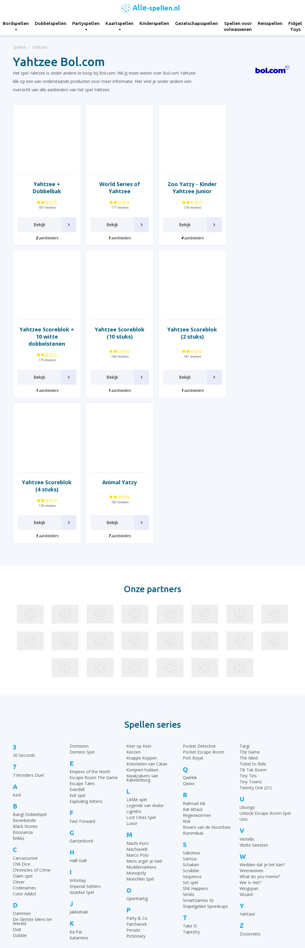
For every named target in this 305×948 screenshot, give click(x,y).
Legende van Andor (145, 660)
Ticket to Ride (253, 618)
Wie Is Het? (250, 737)
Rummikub (193, 687)
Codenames (24, 742)
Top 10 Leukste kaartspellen (256, 870)
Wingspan (249, 743)
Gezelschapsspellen (196, 23)
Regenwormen (197, 669)
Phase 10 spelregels (176, 914)
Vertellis (247, 693)
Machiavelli (136, 703)
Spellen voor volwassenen (238, 26)
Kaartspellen (119, 25)
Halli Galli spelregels (176, 870)
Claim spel (22, 730)
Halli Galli (78, 715)
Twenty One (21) (256, 642)
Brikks (18, 693)
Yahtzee (247, 768)
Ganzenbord (81, 695)
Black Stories (25, 681)
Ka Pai (76, 786)
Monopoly (136, 727)
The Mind (249, 612)
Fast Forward (82, 675)
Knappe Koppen (141, 612)
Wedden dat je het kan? (262, 719)
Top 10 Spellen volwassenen (256, 892)
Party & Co (136, 773)
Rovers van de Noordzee (207, 681)
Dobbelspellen (50, 23)
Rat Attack (193, 663)
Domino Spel (82, 606)
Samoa (189, 713)
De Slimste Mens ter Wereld (32, 776)
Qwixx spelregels (173, 892)
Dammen (22, 768)
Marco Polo (137, 709)
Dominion (79, 600)
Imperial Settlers (85, 740)
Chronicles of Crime (32, 724)
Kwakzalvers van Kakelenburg (142, 632)
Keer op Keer (139, 600)
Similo (188, 749)
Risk (187, 675)
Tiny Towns (251, 636)
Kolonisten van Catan (146, 618)
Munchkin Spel (140, 733)
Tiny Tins (248, 630)
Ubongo (247, 662)
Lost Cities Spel (141, 672)
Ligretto (134, 666)
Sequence (192, 731)
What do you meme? (260, 731)
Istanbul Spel (82, 746)
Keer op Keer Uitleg (175, 907)
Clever (19, 736)
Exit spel (77, 650)
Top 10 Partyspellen (248, 877)
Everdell (77, 644)
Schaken (191, 719)
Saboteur (191, 707)
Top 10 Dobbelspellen (250, 862)
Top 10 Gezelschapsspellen (255, 847)
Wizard (246, 749)
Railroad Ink (194, 658)
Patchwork (136, 779)
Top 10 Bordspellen (248, 840)
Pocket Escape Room (203, 606)
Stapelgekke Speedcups (205, 761)
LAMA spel (136, 654)
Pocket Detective (199, 600)
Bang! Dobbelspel (30, 669)
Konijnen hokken (142, 624)
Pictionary (135, 790)
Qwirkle (190, 632)
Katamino (79, 792)
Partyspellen (86, 25)
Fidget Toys (96, 900)
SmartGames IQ (198, 755)
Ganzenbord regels (175, 862)
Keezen (133, 606)
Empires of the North (90, 626)
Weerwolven (251, 725)
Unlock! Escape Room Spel (265, 668)
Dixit (17, 784)
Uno (244, 674)
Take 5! (190, 780)
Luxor (131, 678)
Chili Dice (21, 718)
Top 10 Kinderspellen (249, 855)
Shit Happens (195, 743)
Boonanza (23, 687)
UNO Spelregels (172, 855)
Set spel (190, 737)
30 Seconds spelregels (178, 840)
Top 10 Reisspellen (247, 885)
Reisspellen (270, 23)
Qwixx (188, 638)
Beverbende (24, 675)
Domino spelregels (175, 885)
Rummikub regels (173, 847)
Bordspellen (96, 840)
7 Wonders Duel (28, 629)
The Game (250, 606)
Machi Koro (137, 697)
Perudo (133, 784)
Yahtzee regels (171, 877)
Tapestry (191, 786)
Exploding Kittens (86, 656)
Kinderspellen (154, 23)
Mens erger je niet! (144, 715)
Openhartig (137, 753)
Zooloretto (250, 788)
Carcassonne (25, 712)
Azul (17, 649)
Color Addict (24, 748)
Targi (244, 600)
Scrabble (191, 725)
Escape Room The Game (94, 632)
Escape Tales (82, 638)
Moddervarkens (141, 721)
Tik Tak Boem (253, 624)
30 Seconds (24, 610)
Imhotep (78, 735)
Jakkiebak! (79, 766)
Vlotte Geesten (254, 699)
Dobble (20, 790)
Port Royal (193, 612)
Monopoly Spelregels (177, 900)
